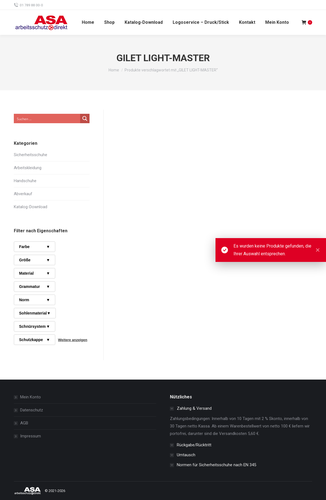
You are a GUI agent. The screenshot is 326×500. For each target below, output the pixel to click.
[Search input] (47, 118)
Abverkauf (23, 193)
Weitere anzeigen (72, 340)
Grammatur (34, 286)
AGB (24, 423)
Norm (34, 300)
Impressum (30, 436)
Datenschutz (31, 410)
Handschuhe (25, 180)
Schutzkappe (34, 339)
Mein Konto (30, 397)
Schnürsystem (34, 326)
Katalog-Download (30, 206)
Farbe (34, 246)
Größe (34, 260)
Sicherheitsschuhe (30, 154)
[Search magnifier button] (85, 118)
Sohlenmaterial (35, 313)
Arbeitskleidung (27, 167)
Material (34, 273)
